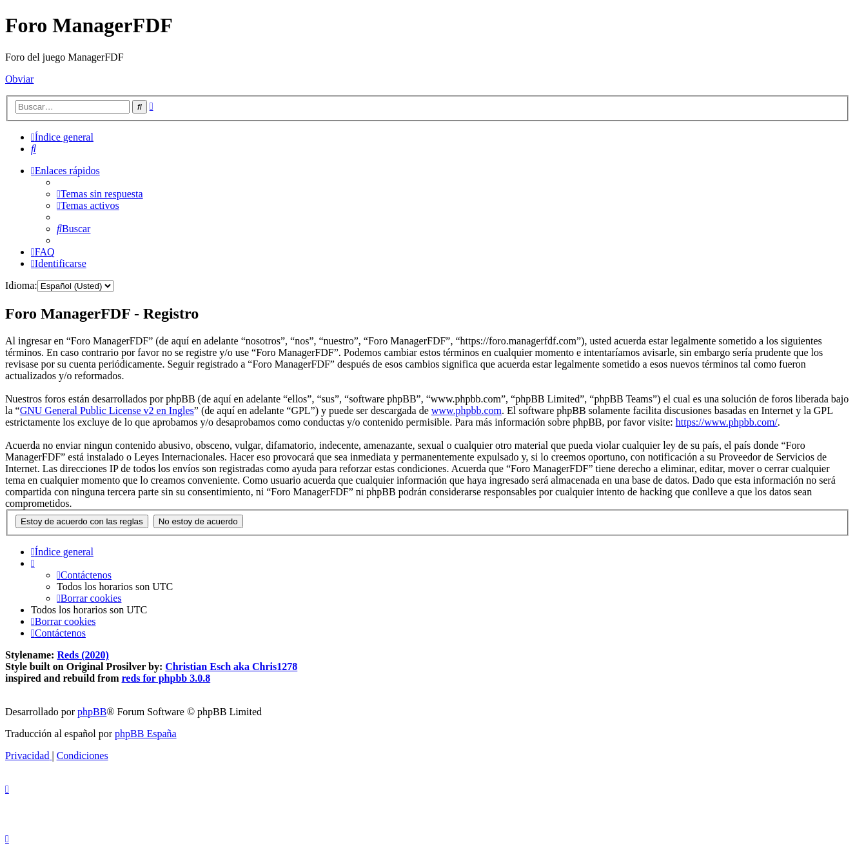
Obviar (19, 79)
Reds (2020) (82, 654)
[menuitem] (33, 148)
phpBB (91, 711)
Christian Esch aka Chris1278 (231, 666)
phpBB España (146, 733)
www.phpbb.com (466, 410)
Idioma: (21, 285)
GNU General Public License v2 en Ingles (107, 410)
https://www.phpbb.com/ (727, 422)
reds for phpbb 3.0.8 (166, 678)
